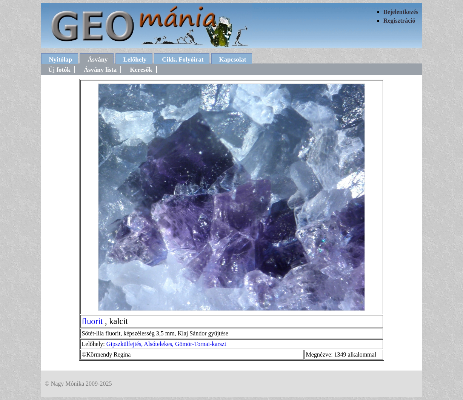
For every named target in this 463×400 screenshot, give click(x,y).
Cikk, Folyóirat (182, 59)
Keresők (141, 69)
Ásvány (98, 59)
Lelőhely (135, 59)
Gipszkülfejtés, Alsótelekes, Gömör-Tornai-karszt (166, 344)
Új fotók (59, 69)
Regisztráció (399, 20)
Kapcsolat (232, 59)
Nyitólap (60, 59)
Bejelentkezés (400, 12)
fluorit (92, 321)
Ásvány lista (100, 69)
